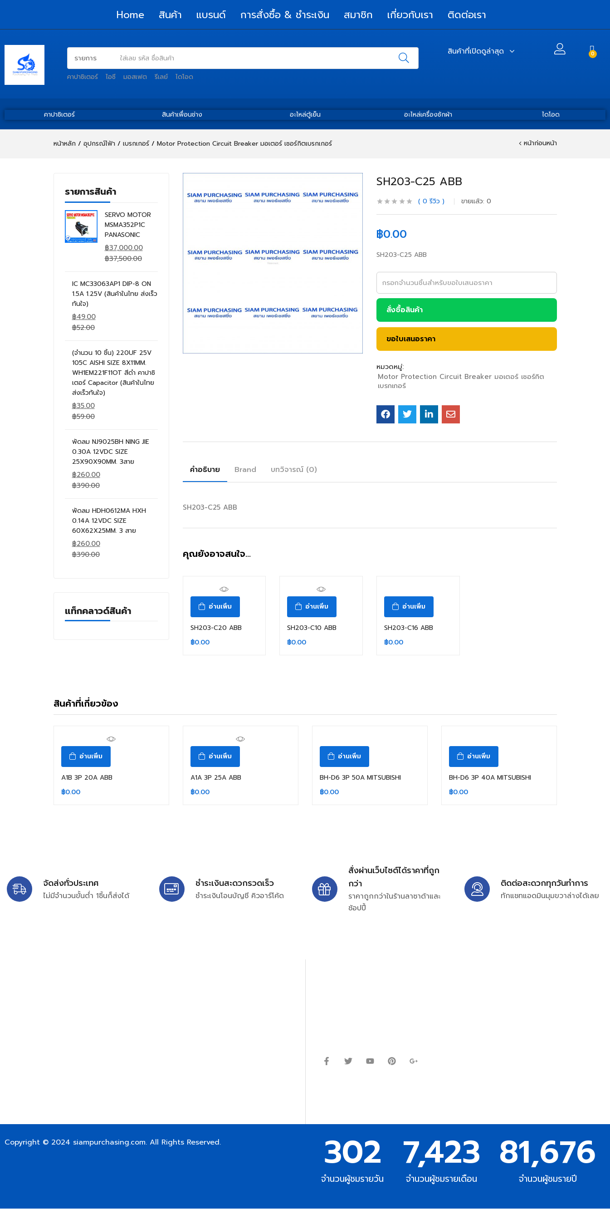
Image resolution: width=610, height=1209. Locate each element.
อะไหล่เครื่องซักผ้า (428, 114)
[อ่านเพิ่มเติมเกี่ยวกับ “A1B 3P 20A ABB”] (86, 756)
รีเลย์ (161, 77)
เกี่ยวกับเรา (410, 14)
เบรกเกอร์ (136, 143)
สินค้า (170, 14)
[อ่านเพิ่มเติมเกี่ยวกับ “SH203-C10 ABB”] (312, 606)
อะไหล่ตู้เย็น (305, 114)
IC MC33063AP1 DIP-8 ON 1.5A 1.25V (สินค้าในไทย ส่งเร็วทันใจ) (114, 294)
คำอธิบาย (205, 469)
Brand (245, 469)
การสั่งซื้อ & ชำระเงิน (284, 14)
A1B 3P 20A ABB (86, 777)
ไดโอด (184, 77)
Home (130, 14)
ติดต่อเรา (467, 14)
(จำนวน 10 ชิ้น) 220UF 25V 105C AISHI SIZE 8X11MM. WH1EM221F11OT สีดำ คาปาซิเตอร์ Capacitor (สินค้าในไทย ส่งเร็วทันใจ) (113, 373)
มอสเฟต (135, 77)
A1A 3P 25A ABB (215, 777)
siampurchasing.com (109, 1142)
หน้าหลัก (65, 143)
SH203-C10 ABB (312, 628)
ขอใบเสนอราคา (410, 339)
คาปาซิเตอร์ (82, 77)
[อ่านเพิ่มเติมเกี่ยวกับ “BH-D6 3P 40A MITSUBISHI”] (473, 756)
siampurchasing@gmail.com (85, 1010)
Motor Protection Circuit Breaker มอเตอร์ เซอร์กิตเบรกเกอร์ (244, 143)
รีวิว (431, 201)
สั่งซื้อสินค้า (404, 310)
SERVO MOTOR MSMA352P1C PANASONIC (128, 225)
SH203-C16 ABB (408, 628)
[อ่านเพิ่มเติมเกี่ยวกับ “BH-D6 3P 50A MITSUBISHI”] (344, 756)
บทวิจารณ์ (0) (294, 469)
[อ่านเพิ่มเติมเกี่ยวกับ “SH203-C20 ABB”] (215, 606)
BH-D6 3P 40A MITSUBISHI (490, 777)
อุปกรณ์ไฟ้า (99, 143)
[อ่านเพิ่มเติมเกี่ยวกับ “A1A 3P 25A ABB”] (215, 756)
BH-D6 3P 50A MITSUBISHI (360, 777)
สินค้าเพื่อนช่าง (182, 114)
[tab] (205, 471)
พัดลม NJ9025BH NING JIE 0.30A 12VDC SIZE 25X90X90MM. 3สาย (110, 452)
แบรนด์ (211, 14)
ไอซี (111, 77)
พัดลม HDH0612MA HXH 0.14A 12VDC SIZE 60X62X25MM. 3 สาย (109, 521)
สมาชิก (358, 14)
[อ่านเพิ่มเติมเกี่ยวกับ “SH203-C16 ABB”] (409, 606)
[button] (592, 50)
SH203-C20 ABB (216, 628)
